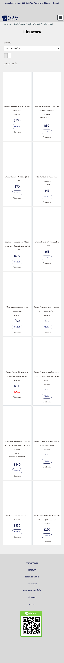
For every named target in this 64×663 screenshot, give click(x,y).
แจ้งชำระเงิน (32, 583)
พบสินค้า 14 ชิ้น (10, 63)
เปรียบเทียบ (18, 132)
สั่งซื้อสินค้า (17, 126)
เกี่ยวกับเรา (32, 597)
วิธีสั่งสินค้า (32, 569)
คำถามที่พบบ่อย (32, 562)
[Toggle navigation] (60, 18)
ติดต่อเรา (32, 604)
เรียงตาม (9, 42)
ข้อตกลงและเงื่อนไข (32, 576)
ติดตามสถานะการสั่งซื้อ (32, 590)
